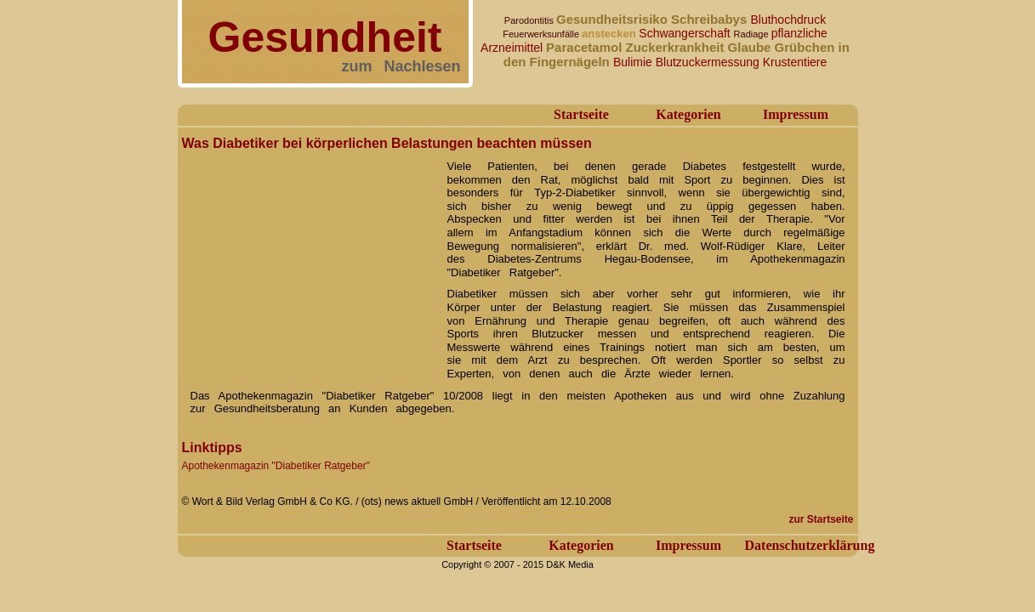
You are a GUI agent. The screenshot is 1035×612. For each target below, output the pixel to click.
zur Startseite (820, 519)
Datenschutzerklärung (810, 545)
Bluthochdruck (788, 19)
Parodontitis (530, 20)
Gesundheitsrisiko (613, 19)
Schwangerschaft (686, 33)
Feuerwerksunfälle (542, 34)
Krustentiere (795, 62)
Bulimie (634, 62)
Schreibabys (710, 19)
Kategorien (688, 114)
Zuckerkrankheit (677, 47)
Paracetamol (585, 47)
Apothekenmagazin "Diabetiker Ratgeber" (276, 466)
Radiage (752, 34)
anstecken (610, 33)
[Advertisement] (309, 262)
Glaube (751, 47)
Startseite (581, 114)
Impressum (795, 114)
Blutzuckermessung (709, 62)
